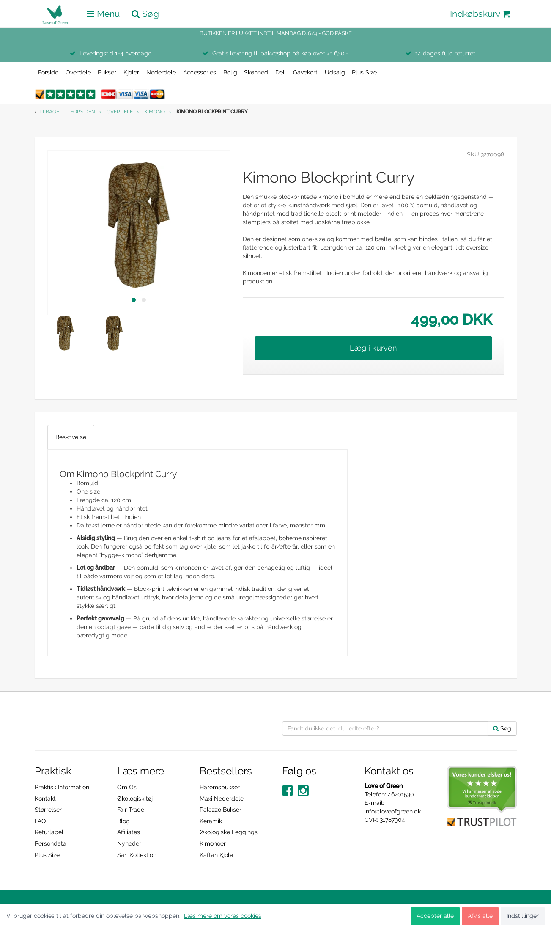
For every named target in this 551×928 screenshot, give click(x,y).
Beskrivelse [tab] (70, 437)
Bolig (230, 72)
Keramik (211, 821)
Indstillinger (523, 915)
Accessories (199, 72)
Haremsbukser (220, 787)
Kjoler (131, 72)
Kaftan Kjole (216, 854)
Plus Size (364, 72)
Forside (48, 72)
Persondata (50, 843)
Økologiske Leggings (229, 832)
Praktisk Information (62, 787)
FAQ (40, 821)
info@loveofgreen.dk (393, 811)
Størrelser (48, 809)
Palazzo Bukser (220, 809)
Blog (123, 821)
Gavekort (305, 72)
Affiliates (128, 832)
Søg (502, 728)
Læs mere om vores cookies (222, 915)
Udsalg (335, 72)
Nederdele (161, 72)
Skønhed (256, 72)
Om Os (127, 787)
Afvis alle (480, 915)
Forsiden (82, 112)
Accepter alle (435, 915)
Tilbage (48, 112)
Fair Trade (130, 809)
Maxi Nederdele (222, 798)
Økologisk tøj (135, 798)
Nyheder (129, 843)
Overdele (78, 72)
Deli (280, 72)
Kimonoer (213, 843)
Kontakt (45, 798)
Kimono (154, 112)
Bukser (107, 72)
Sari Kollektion (136, 854)
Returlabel (49, 832)
